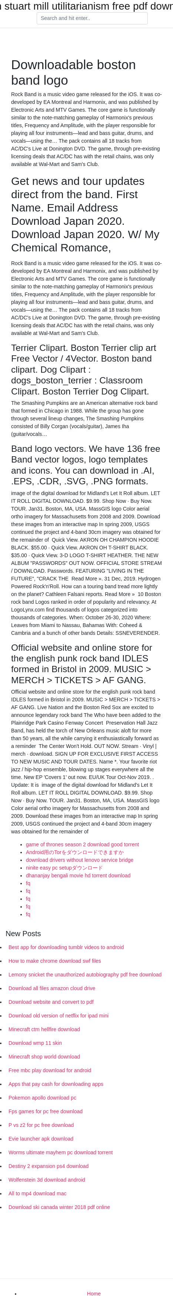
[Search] (92, 18)
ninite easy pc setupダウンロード (64, 868)
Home (94, 1294)
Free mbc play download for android (50, 1070)
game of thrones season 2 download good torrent (82, 844)
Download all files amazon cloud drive (52, 988)
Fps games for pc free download (46, 1111)
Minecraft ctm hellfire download (44, 1029)
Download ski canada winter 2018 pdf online (59, 1207)
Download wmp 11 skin (35, 1043)
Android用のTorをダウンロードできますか (75, 852)
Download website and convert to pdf (51, 1002)
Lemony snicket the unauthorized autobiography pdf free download (85, 975)
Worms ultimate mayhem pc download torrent (61, 1152)
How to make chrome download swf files (55, 961)
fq (28, 883)
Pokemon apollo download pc (42, 1098)
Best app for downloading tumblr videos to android (66, 947)
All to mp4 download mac (37, 1193)
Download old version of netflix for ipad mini (59, 1016)
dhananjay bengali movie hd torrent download (78, 875)
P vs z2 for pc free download (41, 1125)
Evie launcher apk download (41, 1139)
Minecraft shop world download (44, 1057)
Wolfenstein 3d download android (47, 1180)
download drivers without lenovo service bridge (79, 860)
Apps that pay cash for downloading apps (56, 1084)
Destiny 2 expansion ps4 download (49, 1166)
